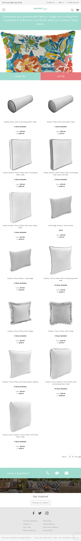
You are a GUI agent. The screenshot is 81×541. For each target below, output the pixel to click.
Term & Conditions (65, 538)
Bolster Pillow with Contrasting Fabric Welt (20, 122)
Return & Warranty (29, 530)
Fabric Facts (47, 521)
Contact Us (50, 2)
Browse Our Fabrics (40, 503)
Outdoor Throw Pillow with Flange (20, 331)
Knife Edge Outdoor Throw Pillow (60, 225)
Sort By (61, 76)
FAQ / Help (27, 527)
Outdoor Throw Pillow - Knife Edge (20, 278)
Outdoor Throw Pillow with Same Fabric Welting (20, 382)
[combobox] (63, 10)
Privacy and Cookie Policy (43, 538)
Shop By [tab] (20, 76)
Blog (55, 538)
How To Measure (48, 524)
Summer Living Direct (30, 521)
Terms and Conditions (50, 527)
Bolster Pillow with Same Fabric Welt (60, 122)
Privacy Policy (47, 530)
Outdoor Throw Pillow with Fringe (60, 331)
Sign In (61, 2)
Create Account (73, 2)
